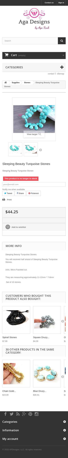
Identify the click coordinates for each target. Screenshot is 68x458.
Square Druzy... (41, 337)
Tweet (8, 193)
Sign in (61, 3)
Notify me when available (13, 189)
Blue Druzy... (39, 391)
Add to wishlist (18, 227)
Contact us (49, 3)
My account (10, 439)
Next (40, 149)
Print (9, 199)
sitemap (60, 74)
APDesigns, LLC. (17, 449)
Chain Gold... (9, 391)
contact (51, 74)
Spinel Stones (9, 337)
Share (20, 193)
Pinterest (33, 193)
